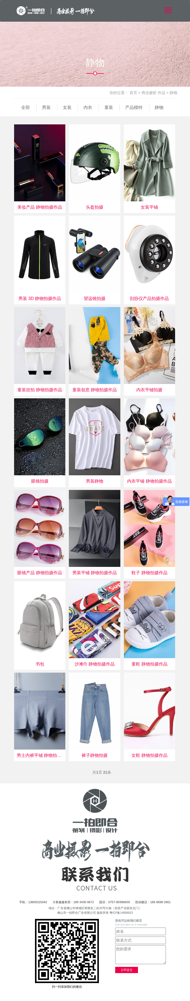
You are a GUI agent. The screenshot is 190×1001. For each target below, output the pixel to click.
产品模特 (134, 107)
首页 (133, 93)
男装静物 (94, 481)
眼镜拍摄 (40, 481)
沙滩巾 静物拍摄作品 (95, 664)
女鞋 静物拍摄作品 (149, 755)
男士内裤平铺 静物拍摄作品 (40, 755)
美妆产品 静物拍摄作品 (39, 207)
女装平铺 (149, 207)
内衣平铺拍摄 (149, 390)
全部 (25, 107)
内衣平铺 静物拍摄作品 (149, 481)
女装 (67, 107)
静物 (173, 93)
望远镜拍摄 (94, 298)
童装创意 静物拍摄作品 (94, 390)
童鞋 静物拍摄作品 (149, 664)
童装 (108, 107)
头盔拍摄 (94, 207)
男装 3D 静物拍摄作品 (39, 298)
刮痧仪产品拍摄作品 (149, 298)
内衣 (87, 107)
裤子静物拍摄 (95, 755)
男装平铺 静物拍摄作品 (94, 572)
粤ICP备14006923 (121, 912)
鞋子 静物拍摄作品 (149, 572)
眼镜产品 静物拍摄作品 (39, 572)
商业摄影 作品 (153, 93)
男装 (46, 107)
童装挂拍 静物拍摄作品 (39, 390)
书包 (40, 664)
